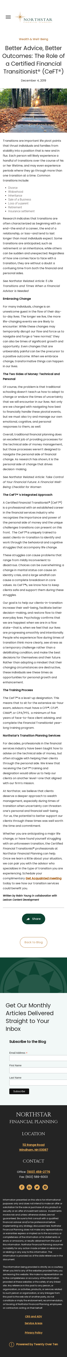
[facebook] (22, 1187)
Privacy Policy (33, 1332)
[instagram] (45, 1187)
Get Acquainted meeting (43, 878)
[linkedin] (29, 1187)
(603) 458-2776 (38, 1172)
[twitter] (37, 1187)
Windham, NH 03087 (33, 1150)
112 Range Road (33, 1145)
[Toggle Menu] (8, 17)
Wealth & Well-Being (33, 39)
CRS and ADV (33, 1316)
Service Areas (33, 1323)
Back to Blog (33, 942)
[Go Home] (33, 17)
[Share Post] (33, 919)
